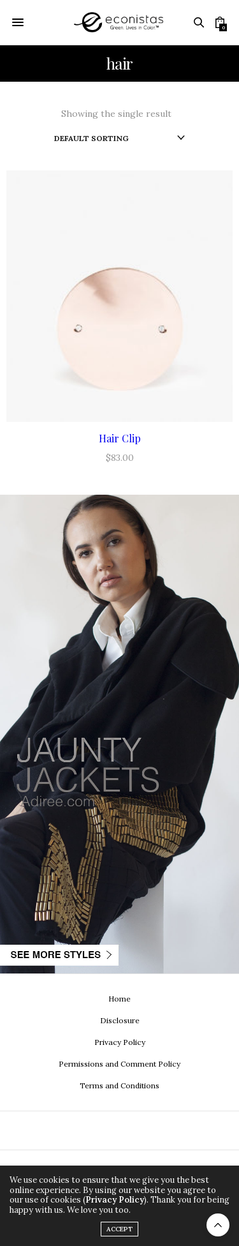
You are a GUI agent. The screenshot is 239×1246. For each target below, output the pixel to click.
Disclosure (120, 1020)
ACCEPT (119, 1229)
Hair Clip (120, 438)
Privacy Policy (119, 1042)
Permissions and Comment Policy (119, 1064)
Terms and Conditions (119, 1085)
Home (119, 998)
